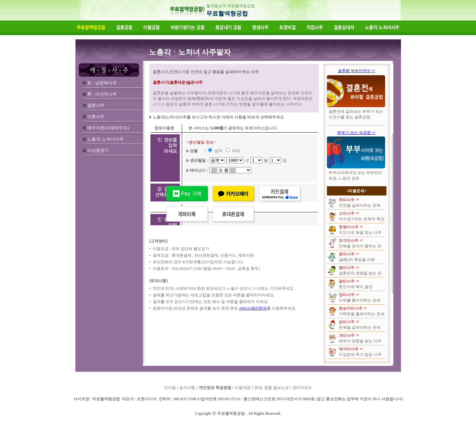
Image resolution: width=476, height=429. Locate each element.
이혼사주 (95, 116)
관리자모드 (302, 387)
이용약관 (243, 387)
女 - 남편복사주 (102, 82)
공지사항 (187, 387)
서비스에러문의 (253, 308)
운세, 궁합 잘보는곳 (271, 387)
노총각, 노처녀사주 (105, 139)
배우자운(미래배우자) (108, 127)
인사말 (170, 387)
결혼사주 (95, 105)
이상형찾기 (98, 150)
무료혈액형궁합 (227, 13)
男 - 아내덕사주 (102, 94)
